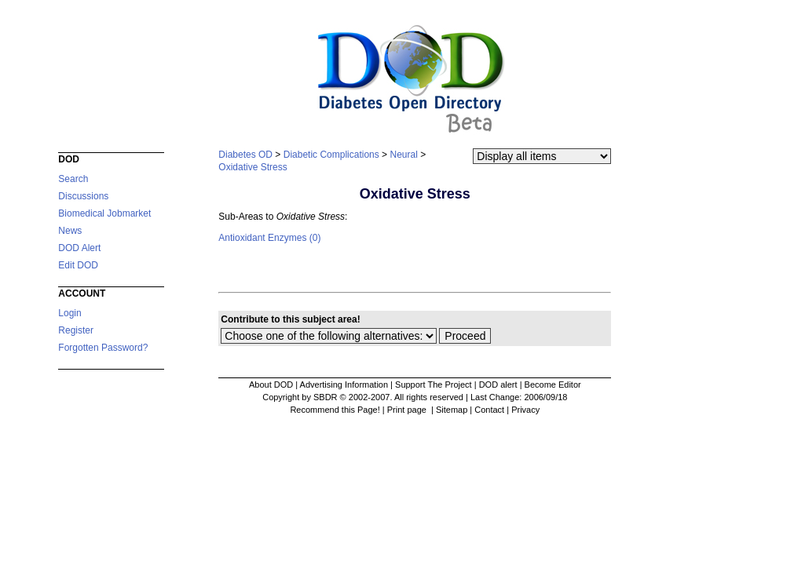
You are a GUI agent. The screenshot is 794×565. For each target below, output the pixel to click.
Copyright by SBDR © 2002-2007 (326, 397)
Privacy (525, 409)
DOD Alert (79, 247)
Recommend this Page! (334, 409)
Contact (489, 409)
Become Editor (553, 384)
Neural (403, 154)
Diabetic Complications (331, 154)
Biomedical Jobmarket (104, 213)
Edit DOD (78, 265)
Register (75, 330)
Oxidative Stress (252, 167)
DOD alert (498, 384)
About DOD (271, 384)
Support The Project (433, 384)
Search (73, 178)
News (70, 230)
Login (69, 313)
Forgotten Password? (103, 347)
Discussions (83, 196)
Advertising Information (344, 384)
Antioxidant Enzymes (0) (269, 237)
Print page (408, 409)
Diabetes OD (245, 154)
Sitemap (451, 409)
